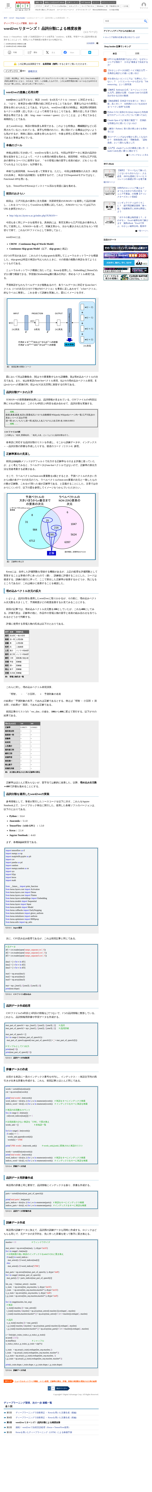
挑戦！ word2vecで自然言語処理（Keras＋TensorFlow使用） (43, 1427)
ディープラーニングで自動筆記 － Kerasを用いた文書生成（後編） (47, 1413)
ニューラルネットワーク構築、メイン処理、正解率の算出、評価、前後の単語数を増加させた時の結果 (55, 1381)
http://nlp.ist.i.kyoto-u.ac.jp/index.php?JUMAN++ (33, 215)
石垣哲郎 (90, 43)
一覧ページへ (143, 231)
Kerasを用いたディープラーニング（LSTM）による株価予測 (44, 1432)
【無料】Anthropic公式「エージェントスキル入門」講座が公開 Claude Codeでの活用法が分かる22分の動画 (127, 93)
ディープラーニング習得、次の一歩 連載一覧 (28, 1402)
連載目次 (32, 71)
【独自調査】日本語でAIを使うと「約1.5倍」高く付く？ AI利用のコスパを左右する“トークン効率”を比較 (127, 104)
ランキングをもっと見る (138, 155)
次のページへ (61, 1388)
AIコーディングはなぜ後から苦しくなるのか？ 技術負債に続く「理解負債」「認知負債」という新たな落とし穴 (127, 140)
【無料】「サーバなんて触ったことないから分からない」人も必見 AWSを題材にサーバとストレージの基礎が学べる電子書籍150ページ (125, 176)
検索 (146, 21)
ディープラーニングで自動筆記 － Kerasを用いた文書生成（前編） (47, 1417)
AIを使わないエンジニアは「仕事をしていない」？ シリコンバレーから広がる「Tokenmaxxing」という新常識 (127, 82)
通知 (35, 52)
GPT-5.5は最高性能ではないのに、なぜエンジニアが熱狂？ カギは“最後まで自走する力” (127, 62)
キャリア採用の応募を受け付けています (122, 37)
